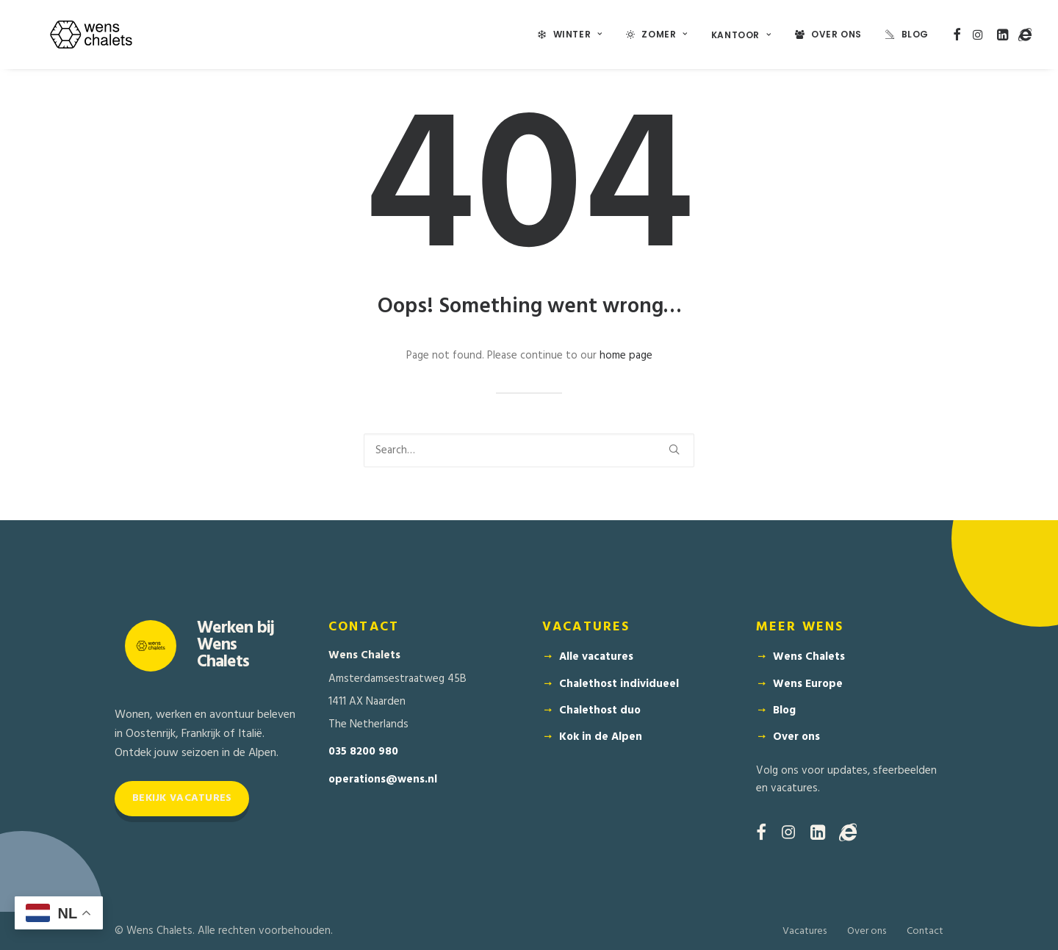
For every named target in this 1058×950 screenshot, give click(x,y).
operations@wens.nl (382, 779)
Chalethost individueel (619, 684)
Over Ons (836, 34)
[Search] (529, 450)
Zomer (664, 34)
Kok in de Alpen (600, 737)
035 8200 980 (363, 752)
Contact (925, 931)
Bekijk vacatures (181, 798)
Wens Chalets (809, 656)
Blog (915, 34)
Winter (577, 34)
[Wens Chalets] (91, 34)
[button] (957, 34)
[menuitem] (570, 34)
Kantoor (741, 35)
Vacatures (804, 931)
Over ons (796, 737)
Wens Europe (808, 684)
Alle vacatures (596, 656)
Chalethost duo (600, 710)
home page (626, 355)
